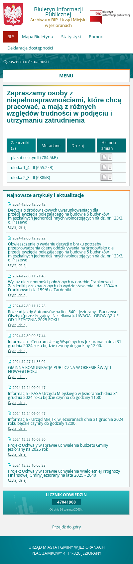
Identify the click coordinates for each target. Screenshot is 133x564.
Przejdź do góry (66, 527)
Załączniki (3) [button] (20, 145)
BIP (10, 37)
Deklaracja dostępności (30, 48)
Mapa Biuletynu (37, 37)
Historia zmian (108, 145)
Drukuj (77, 145)
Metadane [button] (51, 145)
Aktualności (38, 61)
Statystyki (71, 37)
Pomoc (96, 37)
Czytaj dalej (17, 227)
